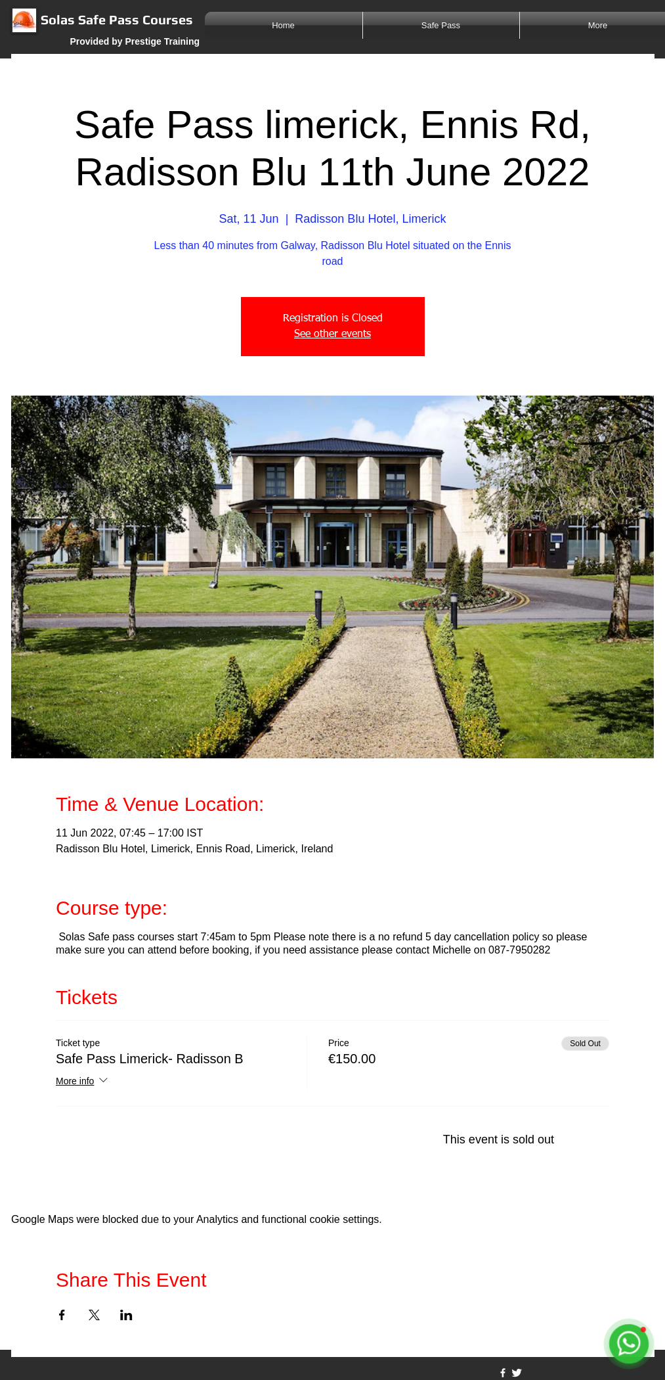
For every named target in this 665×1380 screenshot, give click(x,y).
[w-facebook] (503, 1373)
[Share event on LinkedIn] (126, 1315)
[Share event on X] (94, 1315)
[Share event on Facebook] (62, 1315)
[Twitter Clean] (517, 1373)
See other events (332, 334)
